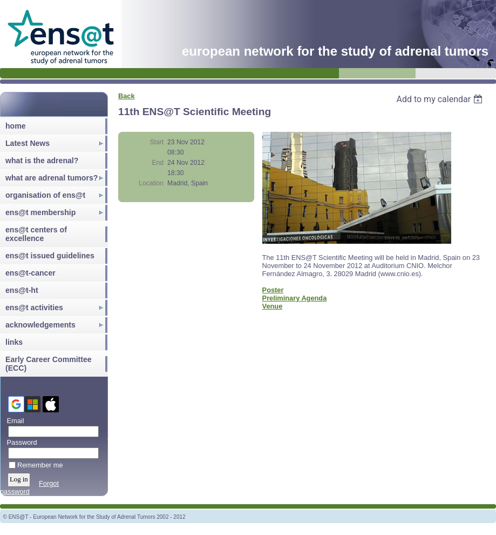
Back (126, 96)
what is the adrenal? (41, 160)
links (14, 342)
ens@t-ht (21, 290)
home (15, 126)
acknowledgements (40, 324)
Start (157, 142)
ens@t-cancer (30, 273)
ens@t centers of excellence (36, 234)
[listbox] (440, 99)
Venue (272, 306)
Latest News (27, 143)
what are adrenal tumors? (51, 177)
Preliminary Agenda (294, 298)
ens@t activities (34, 307)
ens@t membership (40, 212)
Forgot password (29, 487)
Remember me (40, 465)
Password (19, 442)
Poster (273, 290)
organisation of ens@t (45, 195)
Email (13, 421)
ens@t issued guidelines (49, 255)
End (158, 162)
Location (151, 183)
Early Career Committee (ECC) (48, 363)
